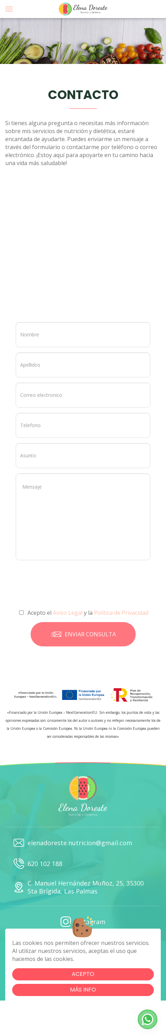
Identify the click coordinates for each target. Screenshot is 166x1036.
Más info (83, 990)
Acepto (83, 974)
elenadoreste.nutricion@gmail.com (73, 843)
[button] (148, 1019)
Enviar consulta (83, 634)
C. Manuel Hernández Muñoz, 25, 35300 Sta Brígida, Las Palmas (79, 887)
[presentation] (75, 581)
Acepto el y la (83, 613)
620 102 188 (38, 863)
